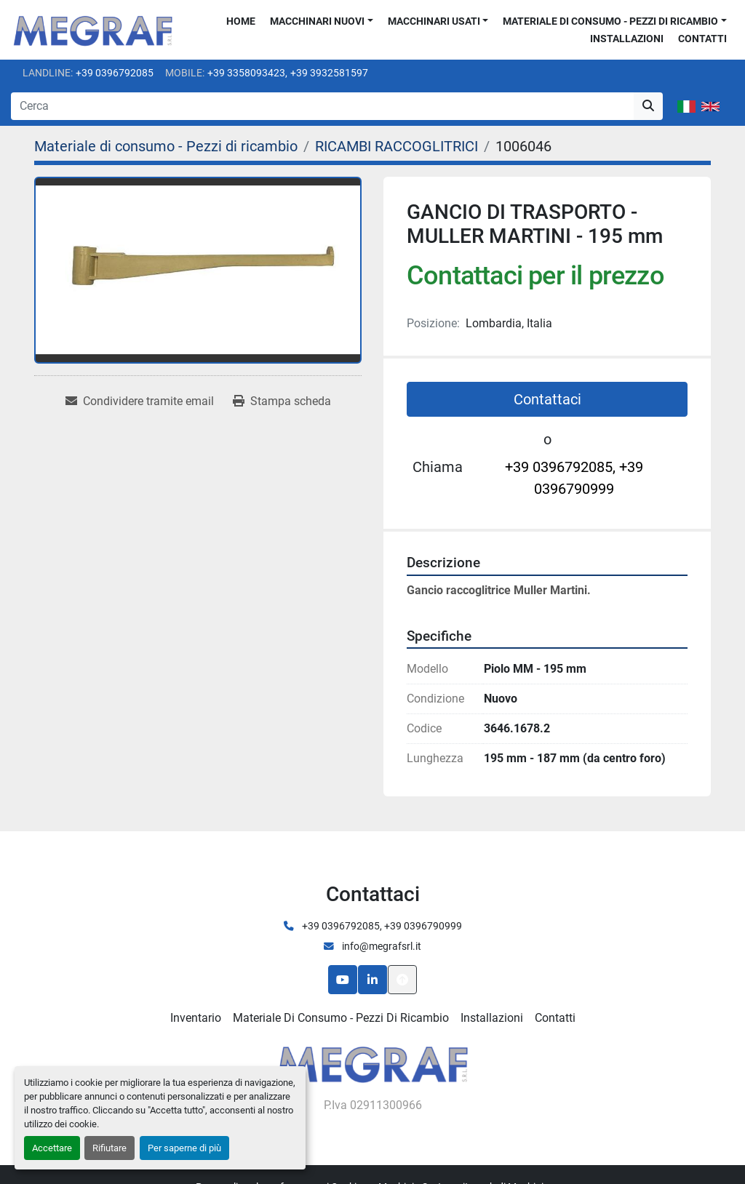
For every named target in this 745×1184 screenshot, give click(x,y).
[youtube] (342, 979)
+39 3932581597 (329, 73)
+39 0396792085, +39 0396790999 (574, 477)
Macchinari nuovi (317, 21)
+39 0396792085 (115, 73)
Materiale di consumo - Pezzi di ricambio (610, 21)
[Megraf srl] (373, 1063)
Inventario (195, 1018)
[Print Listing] (281, 401)
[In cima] (402, 979)
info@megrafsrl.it (380, 946)
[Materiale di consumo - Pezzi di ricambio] (166, 146)
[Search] (322, 106)
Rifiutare (109, 1148)
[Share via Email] (139, 401)
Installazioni (627, 38)
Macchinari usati (434, 21)
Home (240, 21)
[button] (321, 21)
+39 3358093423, (247, 73)
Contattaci (547, 399)
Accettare (52, 1148)
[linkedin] (372, 979)
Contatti (702, 38)
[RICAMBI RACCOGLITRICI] (396, 146)
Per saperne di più (184, 1148)
